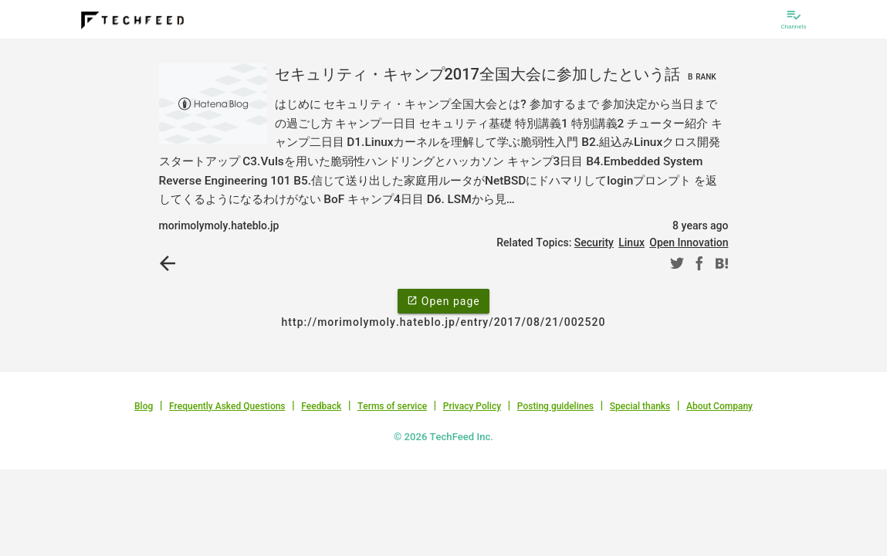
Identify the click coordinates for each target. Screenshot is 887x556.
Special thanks (640, 406)
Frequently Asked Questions (227, 406)
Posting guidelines (555, 406)
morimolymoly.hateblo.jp (219, 225)
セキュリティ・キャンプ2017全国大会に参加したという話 (497, 74)
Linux (631, 242)
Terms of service (392, 406)
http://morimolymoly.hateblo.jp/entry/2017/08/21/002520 (444, 322)
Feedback (321, 406)
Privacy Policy (472, 406)
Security (594, 242)
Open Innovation (688, 242)
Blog (143, 406)
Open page (443, 300)
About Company (719, 406)
